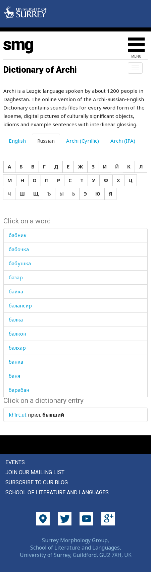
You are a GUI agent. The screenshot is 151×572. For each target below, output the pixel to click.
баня (14, 375)
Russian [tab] (46, 140)
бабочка (19, 249)
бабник (18, 235)
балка (16, 319)
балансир (20, 305)
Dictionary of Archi (40, 70)
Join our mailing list (34, 472)
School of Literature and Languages (57, 492)
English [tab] (17, 140)
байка (16, 291)
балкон (17, 333)
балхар (17, 347)
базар (16, 277)
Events (15, 462)
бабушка (20, 263)
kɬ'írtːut (18, 414)
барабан (19, 389)
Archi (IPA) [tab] (122, 140)
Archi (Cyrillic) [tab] (82, 140)
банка (16, 361)
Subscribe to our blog (36, 482)
